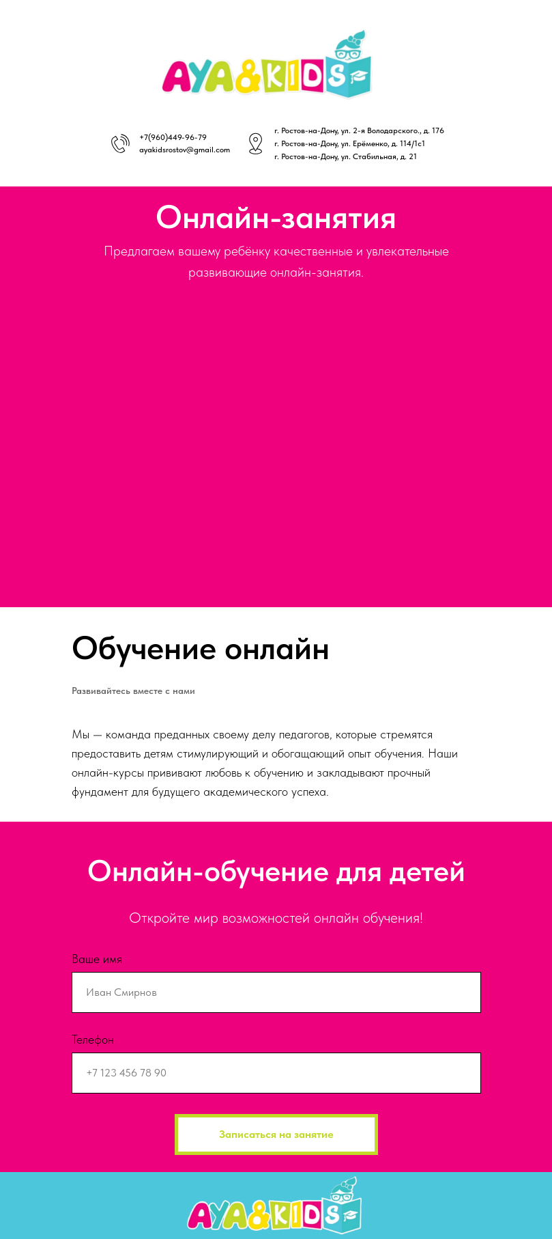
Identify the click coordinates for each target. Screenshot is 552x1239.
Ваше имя (97, 958)
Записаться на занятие (276, 1134)
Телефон (93, 1039)
